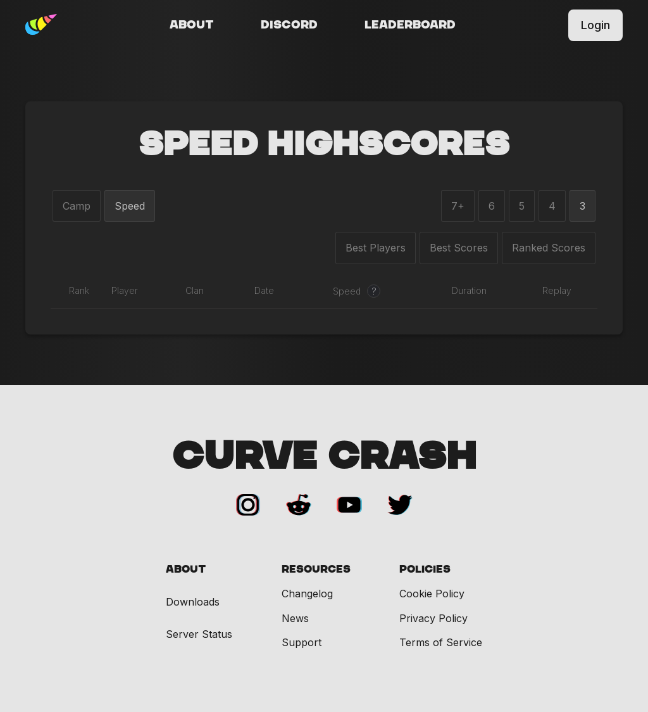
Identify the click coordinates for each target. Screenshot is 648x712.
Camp (76, 206)
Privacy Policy (433, 618)
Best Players (376, 247)
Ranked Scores (548, 247)
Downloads (193, 602)
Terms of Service (440, 642)
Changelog (307, 593)
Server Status (199, 634)
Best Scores (459, 247)
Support (301, 642)
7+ (457, 206)
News (295, 618)
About (192, 25)
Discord (289, 25)
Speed (130, 206)
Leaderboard (410, 25)
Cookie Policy (431, 593)
